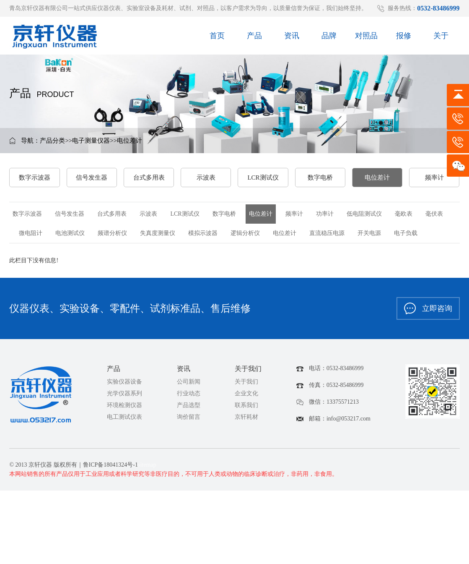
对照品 (366, 38)
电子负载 (405, 233)
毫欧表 (403, 214)
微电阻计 (30, 233)
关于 (440, 38)
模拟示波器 (203, 233)
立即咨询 (428, 308)
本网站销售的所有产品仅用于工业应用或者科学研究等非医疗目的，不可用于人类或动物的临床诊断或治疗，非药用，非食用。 (173, 474)
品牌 (329, 38)
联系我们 (246, 405)
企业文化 (246, 393)
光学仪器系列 (124, 393)
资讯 (291, 38)
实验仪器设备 (124, 382)
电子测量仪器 (91, 140)
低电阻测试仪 (364, 214)
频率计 (434, 177)
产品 (254, 38)
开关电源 (369, 233)
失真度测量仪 (157, 233)
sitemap (147, 465)
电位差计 (129, 140)
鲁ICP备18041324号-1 (110, 465)
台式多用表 (149, 177)
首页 (217, 38)
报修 (403, 38)
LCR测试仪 (262, 177)
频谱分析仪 (112, 233)
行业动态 (188, 393)
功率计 (325, 214)
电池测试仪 (70, 233)
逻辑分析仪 (245, 233)
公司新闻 (188, 382)
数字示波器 (34, 177)
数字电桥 (320, 177)
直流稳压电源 (327, 233)
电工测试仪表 (124, 417)
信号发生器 (91, 177)
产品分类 (52, 140)
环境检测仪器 (124, 405)
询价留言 (188, 417)
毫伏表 (434, 214)
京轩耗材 (246, 417)
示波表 (206, 177)
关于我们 (246, 382)
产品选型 (188, 405)
